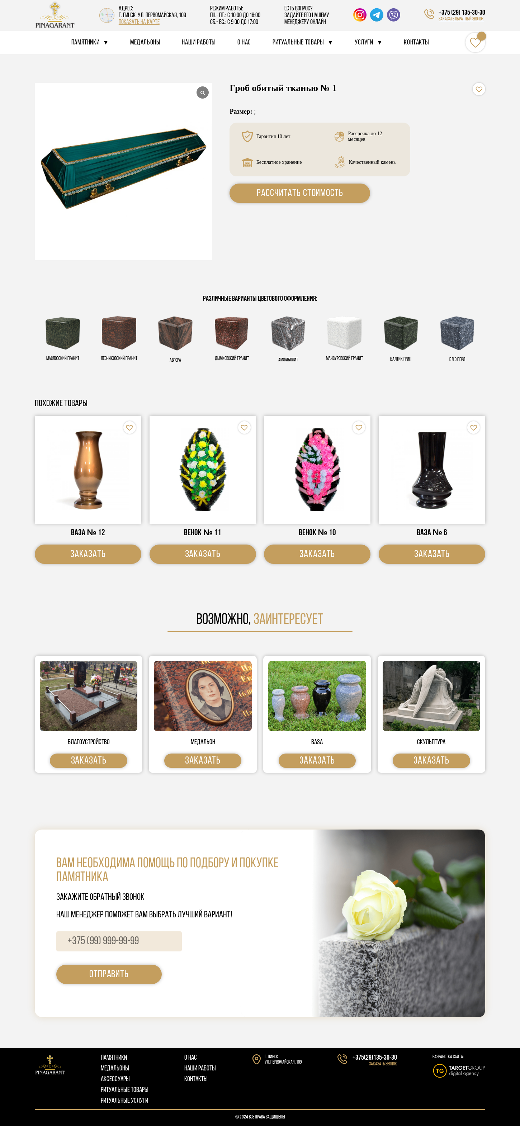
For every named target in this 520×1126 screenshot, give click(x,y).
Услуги (364, 42)
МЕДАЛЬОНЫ (115, 1068)
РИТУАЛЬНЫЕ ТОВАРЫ (124, 1090)
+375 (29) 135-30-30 (462, 12)
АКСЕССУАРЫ (115, 1079)
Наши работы (199, 42)
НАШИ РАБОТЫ (200, 1068)
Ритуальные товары (298, 42)
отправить (109, 974)
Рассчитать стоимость (300, 193)
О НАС (190, 1057)
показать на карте (139, 22)
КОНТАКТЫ (196, 1079)
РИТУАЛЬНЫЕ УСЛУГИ (124, 1100)
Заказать (88, 554)
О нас (244, 42)
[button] (479, 89)
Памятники (85, 42)
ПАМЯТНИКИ (114, 1057)
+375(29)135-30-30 (375, 1057)
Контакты (416, 42)
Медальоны (145, 42)
